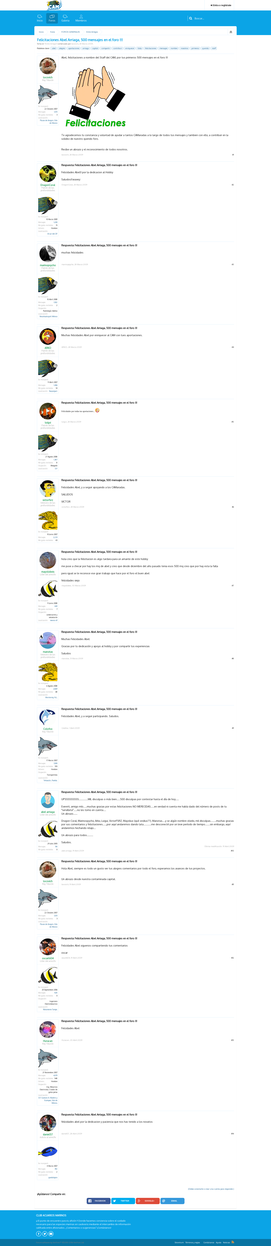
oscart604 (48, 958)
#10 (232, 851)
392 (56, 1169)
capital (94, 48)
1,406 (55, 385)
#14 (232, 1133)
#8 (233, 658)
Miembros (81, 20)
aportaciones (73, 48)
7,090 (55, 763)
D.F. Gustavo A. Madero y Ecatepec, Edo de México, (47, 1100)
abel (53, 48)
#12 (232, 958)
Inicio (40, 20)
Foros (52, 20)
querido (205, 48)
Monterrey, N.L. (51, 697)
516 (56, 846)
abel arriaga (48, 812)
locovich (74, 44)
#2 (233, 185)
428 (55, 993)
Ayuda (218, 1242)
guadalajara (52, 1177)
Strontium (179, 1242)
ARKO (48, 348)
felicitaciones (150, 48)
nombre (173, 48)
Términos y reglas (192, 1242)
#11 (233, 884)
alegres (61, 48)
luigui (48, 422)
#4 (233, 347)
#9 (233, 728)
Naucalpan (53, 391)
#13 (232, 1040)
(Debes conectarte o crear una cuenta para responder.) (211, 1189)
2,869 (55, 689)
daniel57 (48, 1134)
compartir (105, 48)
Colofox (47, 729)
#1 (233, 155)
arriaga (85, 48)
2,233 (55, 537)
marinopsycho (48, 265)
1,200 (55, 222)
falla (139, 48)
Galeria (65, 20)
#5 (233, 422)
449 (55, 606)
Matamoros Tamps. (50, 1009)
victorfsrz (48, 500)
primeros (194, 48)
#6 (233, 507)
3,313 (55, 112)
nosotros (184, 48)
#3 (233, 264)
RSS (233, 1242)
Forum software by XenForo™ (60, 1242)
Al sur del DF (52, 234)
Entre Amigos (51, 44)
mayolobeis (47, 571)
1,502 (55, 302)
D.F (56, 468)
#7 (233, 585)
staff (213, 48)
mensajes (163, 48)
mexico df (53, 620)
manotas (48, 651)
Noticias (226, 1242)
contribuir (117, 48)
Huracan (47, 1041)
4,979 (55, 1075)
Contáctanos (208, 1242)
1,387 (55, 460)
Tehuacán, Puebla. (50, 780)
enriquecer (129, 48)
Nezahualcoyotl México (48, 316)
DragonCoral (47, 185)
